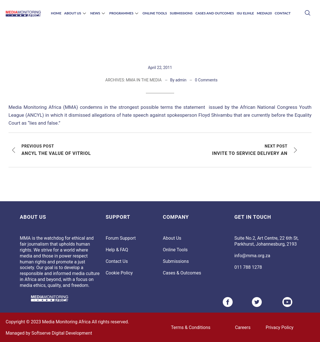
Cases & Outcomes (182, 273)
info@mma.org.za (252, 255)
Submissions (181, 13)
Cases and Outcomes (214, 13)
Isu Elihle (245, 13)
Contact (283, 13)
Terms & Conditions (191, 327)
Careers (242, 327)
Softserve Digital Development (61, 333)
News (98, 13)
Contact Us (117, 261)
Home (56, 13)
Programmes (124, 13)
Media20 (264, 13)
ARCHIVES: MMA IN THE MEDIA (133, 80)
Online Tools (154, 13)
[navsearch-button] (307, 13)
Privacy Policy (280, 327)
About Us (75, 13)
